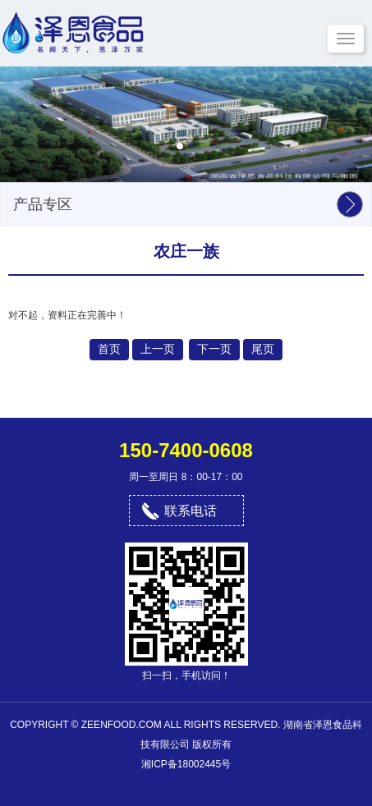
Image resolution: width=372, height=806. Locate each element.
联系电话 (190, 511)
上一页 (157, 348)
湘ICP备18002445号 (186, 764)
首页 (109, 348)
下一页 (214, 348)
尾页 (262, 348)
